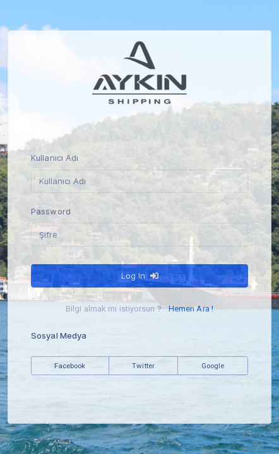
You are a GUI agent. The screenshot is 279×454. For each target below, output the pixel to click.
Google (213, 365)
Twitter (143, 365)
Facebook (69, 365)
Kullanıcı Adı (54, 158)
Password (51, 211)
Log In (139, 276)
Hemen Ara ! (191, 308)
